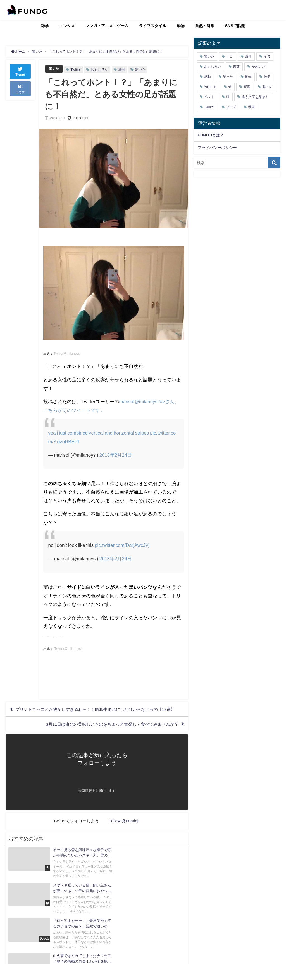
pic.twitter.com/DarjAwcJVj (122, 545)
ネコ (229, 56)
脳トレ (267, 86)
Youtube (210, 86)
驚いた (54, 69)
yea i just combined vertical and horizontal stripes (99, 432)
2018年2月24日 (115, 454)
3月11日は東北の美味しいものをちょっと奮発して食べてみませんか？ (107, 733)
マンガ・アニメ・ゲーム (106, 26)
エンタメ (67, 26)
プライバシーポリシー (217, 148)
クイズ (231, 107)
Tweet (20, 71)
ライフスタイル (152, 26)
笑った (228, 76)
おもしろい (100, 69)
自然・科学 (204, 26)
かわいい (258, 66)
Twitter (76, 69)
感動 (207, 76)
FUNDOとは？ (211, 135)
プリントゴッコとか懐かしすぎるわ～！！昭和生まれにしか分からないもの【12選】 (93, 713)
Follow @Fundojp (124, 830)
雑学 (45, 26)
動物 (181, 26)
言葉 (236, 66)
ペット (209, 97)
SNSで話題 (235, 26)
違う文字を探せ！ (255, 97)
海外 (122, 69)
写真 (247, 86)
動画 (251, 107)
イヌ (267, 56)
